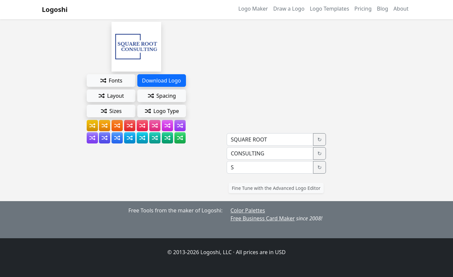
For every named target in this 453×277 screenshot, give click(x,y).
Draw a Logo (288, 8)
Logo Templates (329, 8)
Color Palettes (248, 210)
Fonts (110, 80)
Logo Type (161, 111)
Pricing (363, 8)
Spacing (161, 96)
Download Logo (161, 80)
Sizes (110, 111)
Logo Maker (253, 8)
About (400, 8)
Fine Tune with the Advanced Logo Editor (276, 188)
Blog (382, 8)
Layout (111, 96)
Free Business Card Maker (263, 218)
